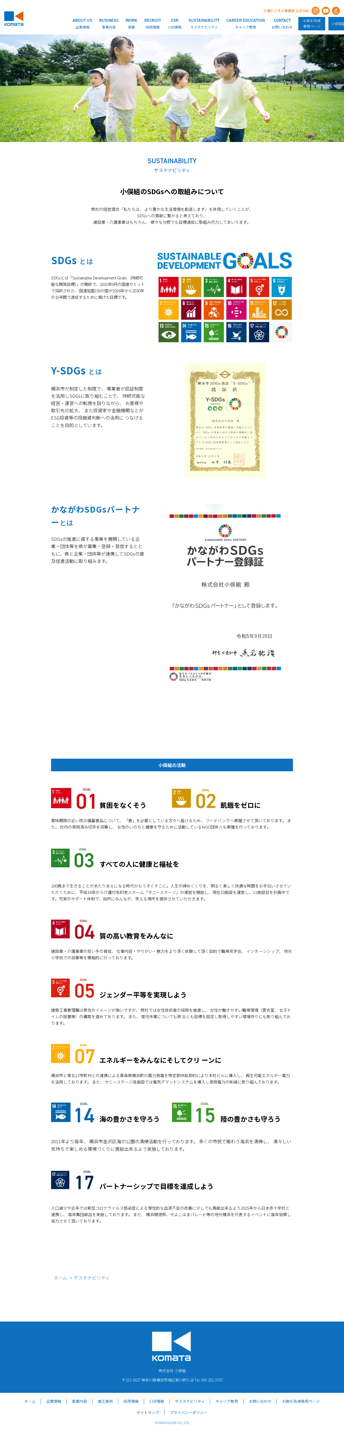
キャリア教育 (227, 1401)
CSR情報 (156, 1401)
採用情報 (131, 1401)
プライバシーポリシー (188, 1412)
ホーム (60, 1277)
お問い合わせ (260, 1401)
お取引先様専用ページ (312, 23)
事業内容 (79, 1401)
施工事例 (105, 1401)
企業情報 (53, 1401)
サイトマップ (148, 1412)
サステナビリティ (190, 1401)
